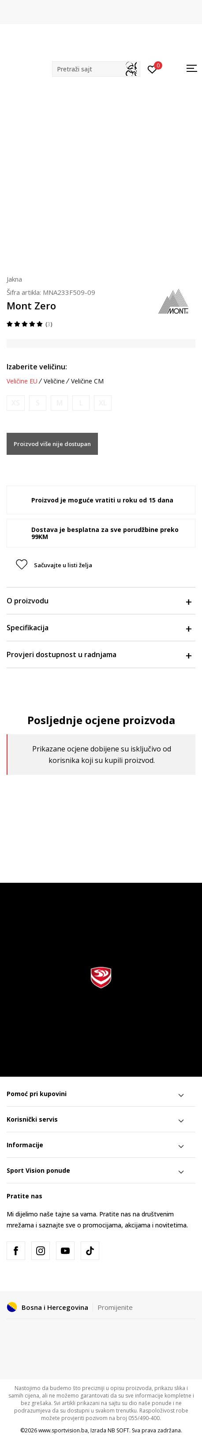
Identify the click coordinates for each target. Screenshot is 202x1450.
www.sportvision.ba (63, 1430)
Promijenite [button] (115, 1307)
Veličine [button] (54, 381)
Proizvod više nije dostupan (52, 444)
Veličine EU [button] (22, 381)
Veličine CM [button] (87, 381)
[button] (96, 69)
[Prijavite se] (152, 68)
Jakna (14, 279)
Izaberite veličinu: (37, 367)
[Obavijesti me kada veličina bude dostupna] (16, 403)
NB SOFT (118, 1430)
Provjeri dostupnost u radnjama (99, 654)
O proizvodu (99, 601)
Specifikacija (99, 627)
